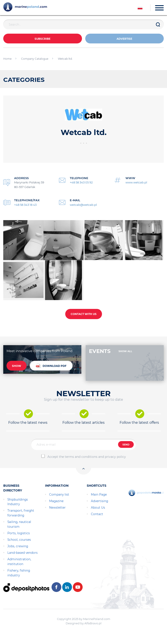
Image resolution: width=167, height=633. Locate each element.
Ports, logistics (18, 533)
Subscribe (42, 38)
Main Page (99, 494)
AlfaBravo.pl (93, 623)
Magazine (56, 501)
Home (7, 58)
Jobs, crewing (17, 546)
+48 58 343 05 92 (81, 182)
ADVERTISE (124, 38)
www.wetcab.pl (136, 182)
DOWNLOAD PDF (51, 365)
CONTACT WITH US (84, 314)
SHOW (16, 366)
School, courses (19, 539)
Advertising (99, 501)
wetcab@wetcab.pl (83, 204)
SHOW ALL (125, 351)
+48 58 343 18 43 (25, 204)
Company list (59, 494)
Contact (97, 514)
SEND (125, 444)
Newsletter (57, 507)
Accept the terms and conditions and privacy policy (86, 457)
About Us (98, 507)
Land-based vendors (22, 552)
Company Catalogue (34, 58)
